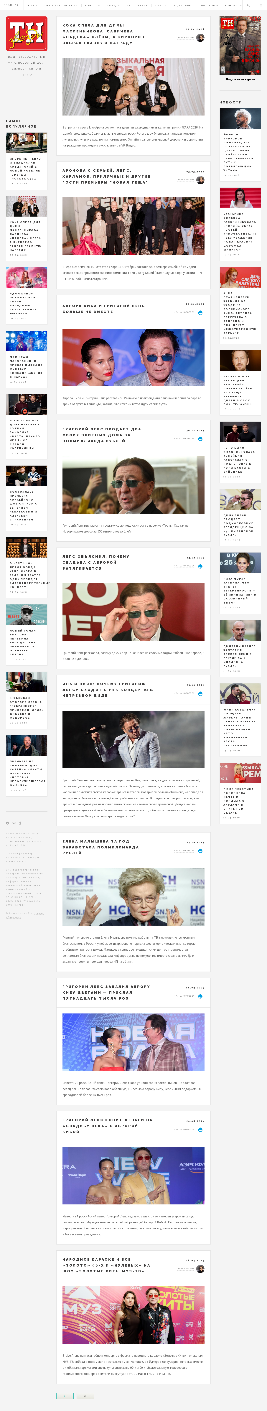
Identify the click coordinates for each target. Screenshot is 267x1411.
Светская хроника (61, 5)
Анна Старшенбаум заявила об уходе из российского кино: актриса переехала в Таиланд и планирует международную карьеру (239, 313)
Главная (11, 5)
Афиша (161, 5)
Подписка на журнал (240, 79)
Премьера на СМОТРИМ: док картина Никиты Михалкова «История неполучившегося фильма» (28, 773)
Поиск (248, 5)
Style (143, 5)
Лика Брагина (185, 38)
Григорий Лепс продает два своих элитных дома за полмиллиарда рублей (102, 435)
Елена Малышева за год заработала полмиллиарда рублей (100, 847)
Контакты (233, 5)
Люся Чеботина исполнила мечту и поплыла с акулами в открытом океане (238, 801)
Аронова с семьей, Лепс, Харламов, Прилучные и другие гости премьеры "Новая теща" (106, 176)
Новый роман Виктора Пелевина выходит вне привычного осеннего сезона (23, 642)
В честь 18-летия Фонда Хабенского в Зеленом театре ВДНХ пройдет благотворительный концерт (30, 575)
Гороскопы (208, 5)
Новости (92, 5)
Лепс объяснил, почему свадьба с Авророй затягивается (96, 562)
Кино (32, 5)
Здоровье (182, 5)
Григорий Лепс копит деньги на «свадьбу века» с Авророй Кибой (107, 1126)
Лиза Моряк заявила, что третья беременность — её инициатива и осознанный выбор (240, 590)
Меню (261, 5)
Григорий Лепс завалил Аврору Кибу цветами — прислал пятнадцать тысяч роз (106, 992)
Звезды (113, 5)
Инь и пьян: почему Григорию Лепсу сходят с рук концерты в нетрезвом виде (108, 690)
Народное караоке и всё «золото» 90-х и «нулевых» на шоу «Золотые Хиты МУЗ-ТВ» (106, 1265)
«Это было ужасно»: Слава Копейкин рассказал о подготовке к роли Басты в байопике (239, 459)
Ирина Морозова (184, 312)
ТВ (129, 5)
